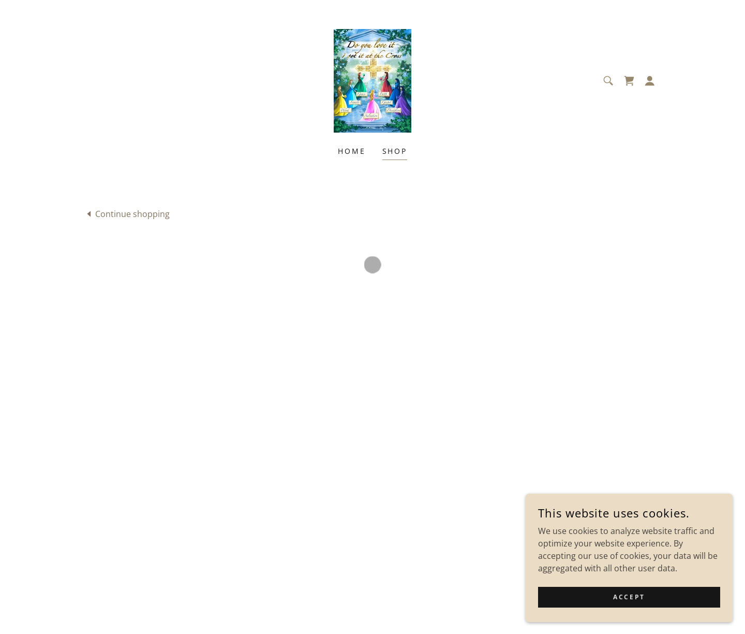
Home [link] (352, 151)
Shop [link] (395, 151)
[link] (372, 79)
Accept (629, 597)
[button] (629, 80)
